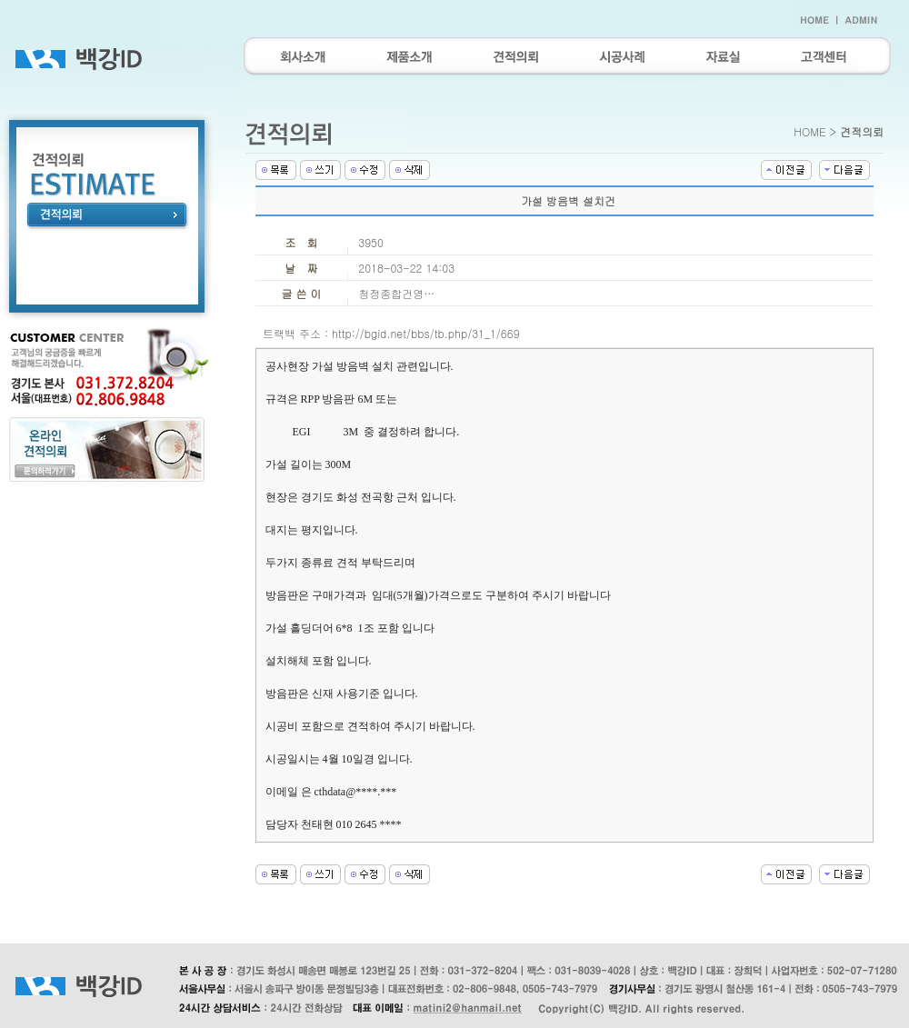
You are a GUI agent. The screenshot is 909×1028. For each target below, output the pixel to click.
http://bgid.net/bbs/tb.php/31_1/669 (426, 333)
